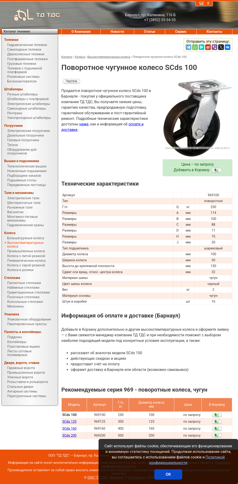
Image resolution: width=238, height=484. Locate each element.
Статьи (149, 32)
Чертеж (71, 81)
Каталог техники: (16, 31)
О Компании (81, 32)
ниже (83, 124)
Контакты (214, 32)
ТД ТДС (31, 15)
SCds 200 (69, 436)
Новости (117, 32)
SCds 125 (69, 422)
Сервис (180, 32)
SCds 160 (69, 429)
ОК (168, 474)
